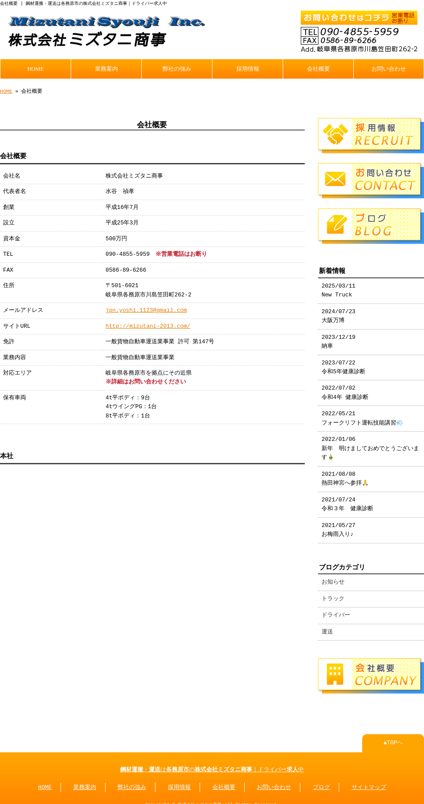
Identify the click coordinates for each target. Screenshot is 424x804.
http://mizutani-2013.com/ (148, 326)
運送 (327, 629)
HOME (35, 68)
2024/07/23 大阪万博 (339, 312)
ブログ (321, 783)
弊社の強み (177, 68)
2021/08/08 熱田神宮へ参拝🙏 (345, 475)
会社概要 (318, 68)
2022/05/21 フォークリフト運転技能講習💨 (362, 414)
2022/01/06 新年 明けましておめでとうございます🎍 (370, 445)
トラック (333, 595)
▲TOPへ (393, 739)
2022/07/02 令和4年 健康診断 (345, 389)
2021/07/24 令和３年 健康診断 (347, 501)
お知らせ (333, 579)
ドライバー (336, 612)
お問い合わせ (388, 68)
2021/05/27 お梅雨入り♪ (339, 526)
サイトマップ (369, 783)
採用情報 (247, 68)
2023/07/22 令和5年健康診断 (343, 364)
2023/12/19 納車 (339, 338)
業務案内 (106, 68)
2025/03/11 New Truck (339, 287)
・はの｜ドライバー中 (212, 766)
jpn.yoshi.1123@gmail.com (146, 310)
